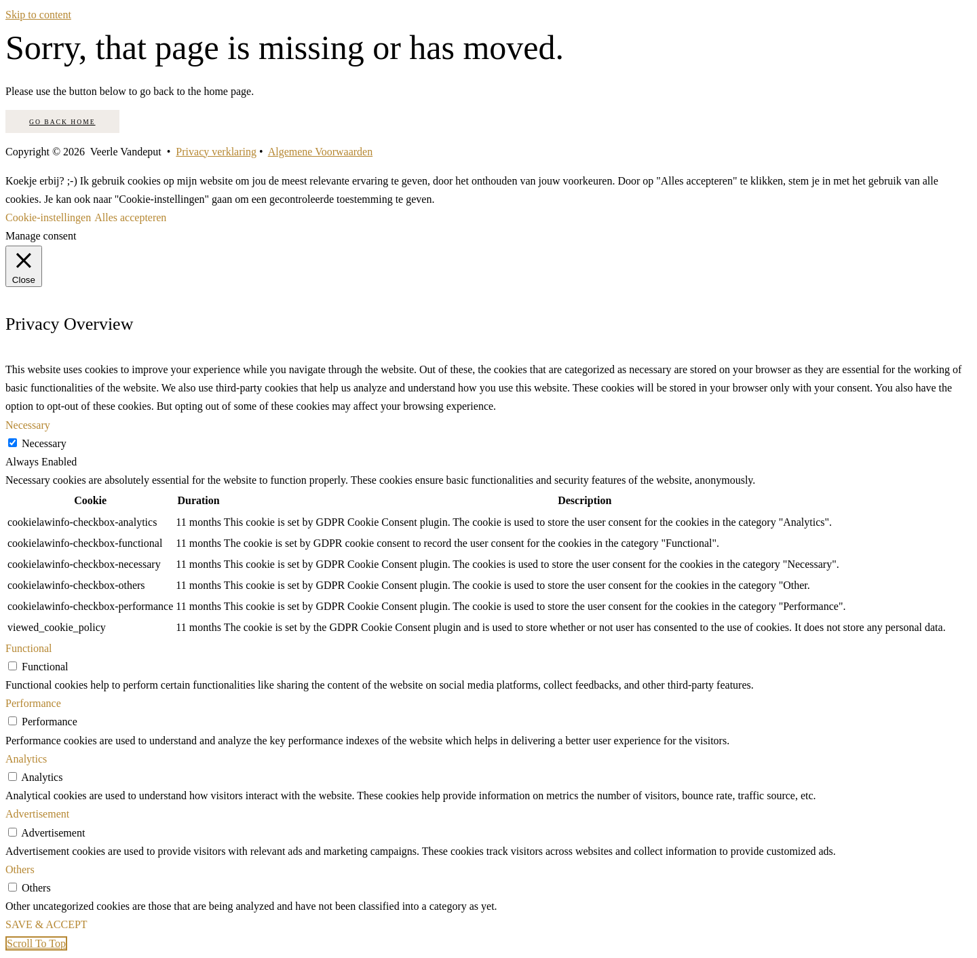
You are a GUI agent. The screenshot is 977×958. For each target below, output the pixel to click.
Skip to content (38, 14)
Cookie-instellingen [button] (48, 217)
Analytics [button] (26, 759)
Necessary (44, 443)
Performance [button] (33, 703)
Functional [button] (28, 648)
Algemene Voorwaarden (320, 151)
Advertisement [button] (37, 814)
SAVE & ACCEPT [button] (46, 924)
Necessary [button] (27, 425)
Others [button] (20, 869)
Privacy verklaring (216, 151)
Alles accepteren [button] (130, 217)
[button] (36, 943)
